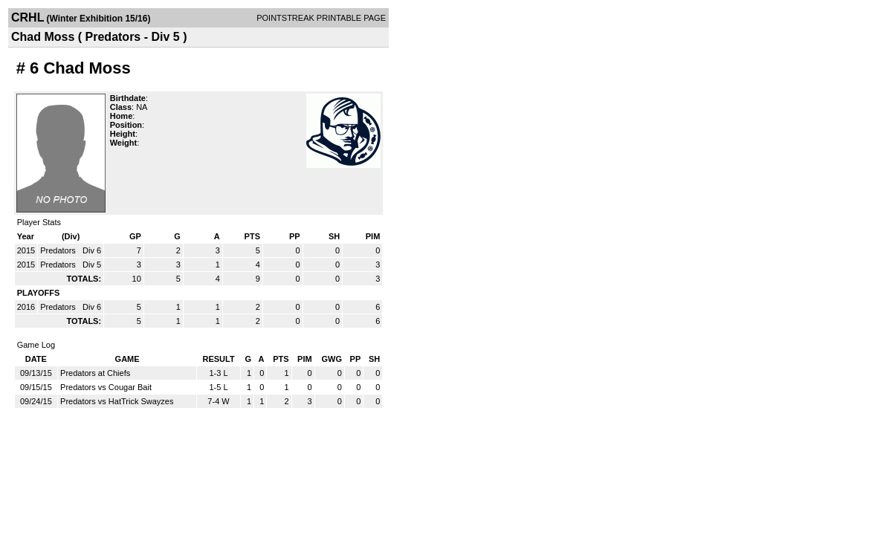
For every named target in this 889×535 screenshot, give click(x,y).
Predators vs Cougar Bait (106, 387)
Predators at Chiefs (95, 373)
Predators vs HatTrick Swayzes (116, 401)
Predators (59, 250)
